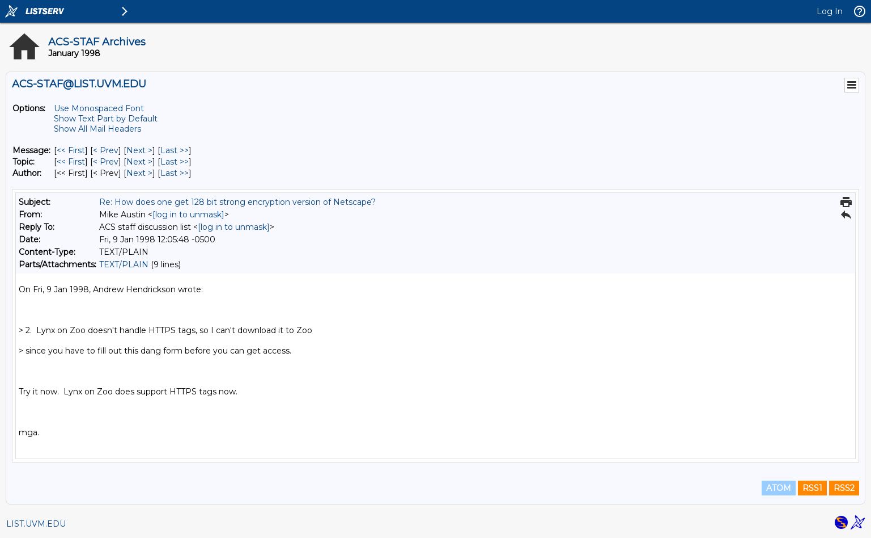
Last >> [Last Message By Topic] (174, 162)
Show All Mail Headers (97, 129)
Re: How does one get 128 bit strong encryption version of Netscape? (237, 202)
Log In (830, 11)
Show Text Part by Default (106, 119)
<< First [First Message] (71, 150)
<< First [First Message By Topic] (71, 162)
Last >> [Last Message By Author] (174, 173)
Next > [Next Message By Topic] (139, 162)
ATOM (778, 488)
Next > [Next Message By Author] (139, 173)
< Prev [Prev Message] (105, 150)
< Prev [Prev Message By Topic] (105, 162)
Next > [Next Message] (139, 150)
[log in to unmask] (188, 214)
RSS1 (812, 488)
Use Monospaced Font (99, 108)
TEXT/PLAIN (123, 264)
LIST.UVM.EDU (36, 524)
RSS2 (844, 488)
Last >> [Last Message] (174, 150)
